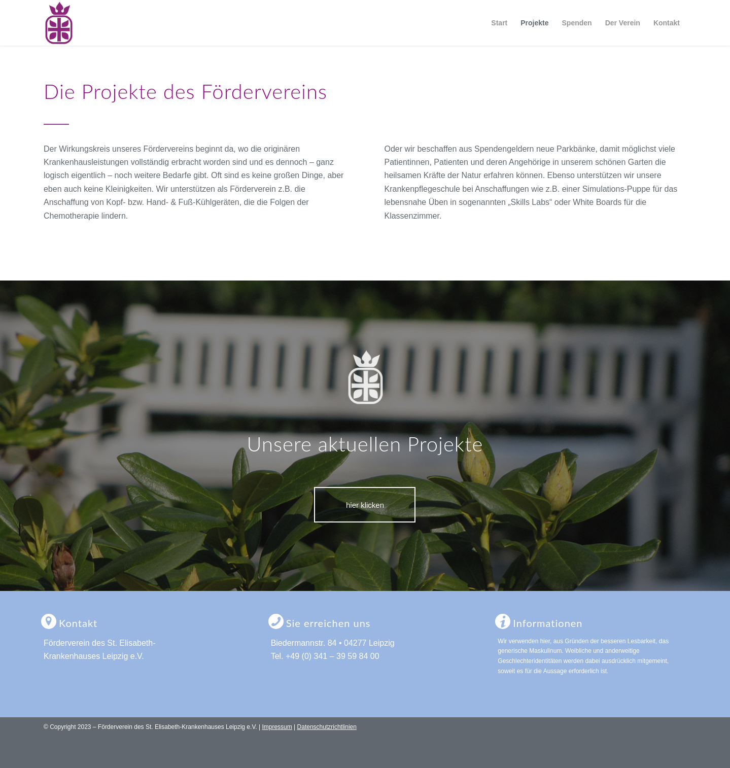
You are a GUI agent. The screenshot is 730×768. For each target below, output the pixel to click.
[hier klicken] (364, 504)
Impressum (277, 726)
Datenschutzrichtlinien (327, 726)
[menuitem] (499, 23)
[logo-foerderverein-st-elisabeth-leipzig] (59, 23)
